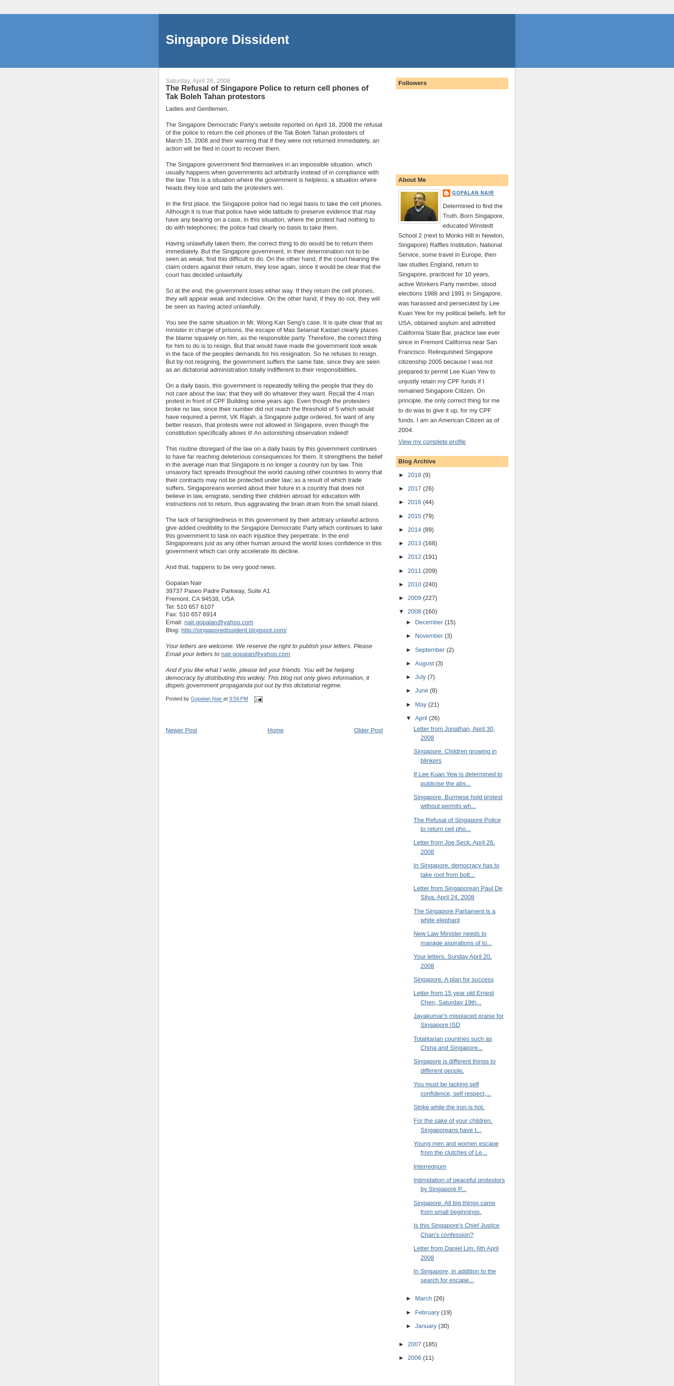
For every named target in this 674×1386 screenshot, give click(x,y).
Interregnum (429, 1166)
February (428, 1312)
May (421, 704)
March (424, 1298)
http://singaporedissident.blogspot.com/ (233, 630)
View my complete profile (432, 441)
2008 (415, 611)
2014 (415, 529)
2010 (415, 584)
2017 (415, 488)
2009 (415, 597)
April (422, 718)
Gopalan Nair (473, 192)
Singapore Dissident (227, 39)
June (422, 690)
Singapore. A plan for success (453, 979)
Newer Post (181, 730)
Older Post (368, 730)
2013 (415, 543)
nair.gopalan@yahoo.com (219, 622)
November (430, 635)
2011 (415, 570)
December (430, 622)
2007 (415, 1344)
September (431, 649)
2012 (415, 556)
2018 (415, 474)
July (421, 676)
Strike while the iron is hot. (448, 1107)
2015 (415, 516)
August (425, 663)
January (427, 1325)
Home (276, 730)
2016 (415, 501)
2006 (415, 1357)
